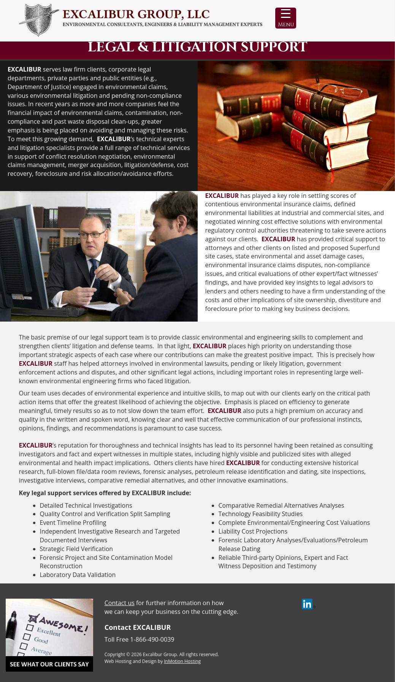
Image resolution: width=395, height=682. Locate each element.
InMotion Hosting (182, 661)
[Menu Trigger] (285, 18)
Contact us (120, 603)
